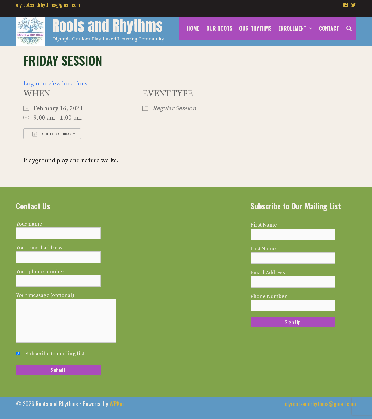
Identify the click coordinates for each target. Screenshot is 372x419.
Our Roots (219, 28)
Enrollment (297, 28)
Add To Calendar (52, 134)
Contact (329, 28)
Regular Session (174, 108)
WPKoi (117, 403)
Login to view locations (55, 84)
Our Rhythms (255, 28)
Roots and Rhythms (107, 26)
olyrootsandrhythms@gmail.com (48, 4)
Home (193, 28)
